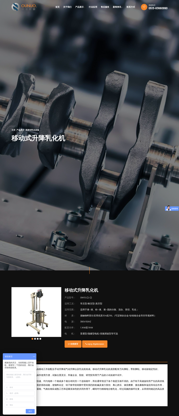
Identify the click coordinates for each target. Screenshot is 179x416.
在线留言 (74, 344)
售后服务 (105, 7)
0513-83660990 (158, 8)
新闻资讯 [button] (118, 7)
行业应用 (93, 7)
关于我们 (67, 7)
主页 (13, 130)
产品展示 (20, 130)
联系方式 (131, 7)
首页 (57, 7)
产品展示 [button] (80, 7)
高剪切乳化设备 (32, 130)
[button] (32, 339)
